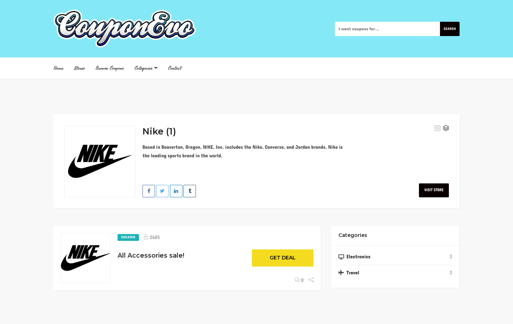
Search (450, 29)
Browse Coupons (109, 68)
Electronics (358, 257)
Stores (79, 68)
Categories (146, 68)
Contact (174, 68)
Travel (352, 273)
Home (58, 68)
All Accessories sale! (151, 255)
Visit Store (434, 190)
